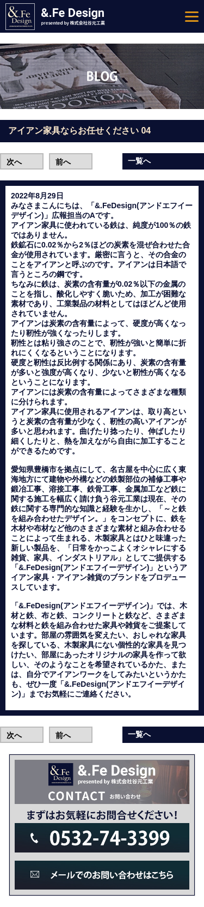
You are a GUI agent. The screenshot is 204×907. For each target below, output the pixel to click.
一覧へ (139, 160)
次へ (14, 162)
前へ (63, 162)
